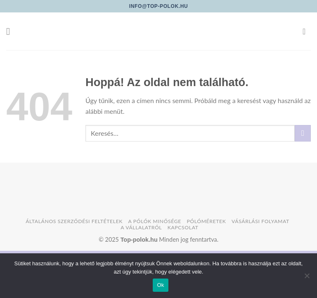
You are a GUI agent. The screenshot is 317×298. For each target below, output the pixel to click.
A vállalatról (141, 227)
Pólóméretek (206, 221)
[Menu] (11, 31)
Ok (160, 285)
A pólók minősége (154, 221)
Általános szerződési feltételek (74, 221)
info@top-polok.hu (158, 6)
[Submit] (303, 133)
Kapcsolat (183, 227)
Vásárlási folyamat (260, 221)
